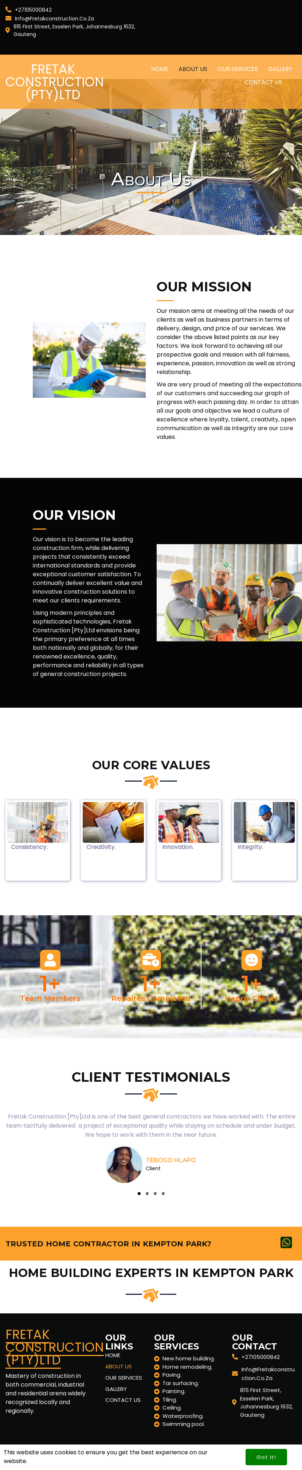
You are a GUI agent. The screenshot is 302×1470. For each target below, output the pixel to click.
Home (131, 201)
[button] (139, 1193)
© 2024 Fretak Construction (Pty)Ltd (57, 1454)
